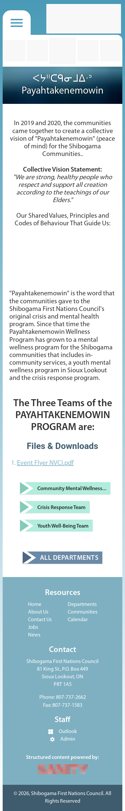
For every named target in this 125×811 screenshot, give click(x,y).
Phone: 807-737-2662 (62, 697)
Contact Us (40, 620)
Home (34, 604)
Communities (82, 612)
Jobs (33, 627)
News (34, 635)
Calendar (78, 620)
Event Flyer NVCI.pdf (45, 463)
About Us (38, 612)
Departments (82, 604)
